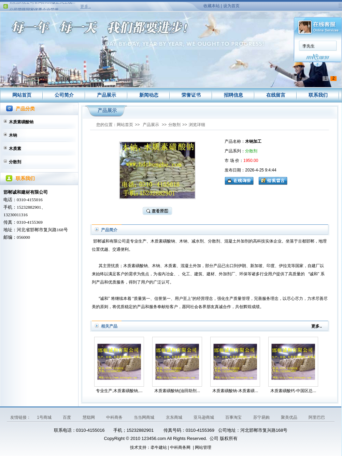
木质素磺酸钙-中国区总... (293, 390)
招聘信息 (233, 95)
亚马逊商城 (204, 417)
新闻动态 (148, 95)
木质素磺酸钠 (21, 122)
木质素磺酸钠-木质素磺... (235, 390)
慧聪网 (89, 417)
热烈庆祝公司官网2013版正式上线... (42, 4)
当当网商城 (144, 417)
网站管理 (203, 447)
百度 (67, 417)
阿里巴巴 (317, 417)
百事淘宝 (234, 417)
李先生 (94, 46)
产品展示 (106, 95)
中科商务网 (180, 447)
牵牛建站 (159, 447)
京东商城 (174, 417)
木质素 (15, 148)
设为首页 (231, 5)
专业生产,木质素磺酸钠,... (119, 390)
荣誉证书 (191, 95)
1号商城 (45, 417)
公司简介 (64, 95)
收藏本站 (211, 5)
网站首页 (21, 95)
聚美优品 (289, 417)
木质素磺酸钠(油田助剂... (177, 390)
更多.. (85, 6)
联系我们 (318, 95)
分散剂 (15, 162)
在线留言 (275, 95)
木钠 (13, 135)
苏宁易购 (262, 417)
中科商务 (115, 417)
